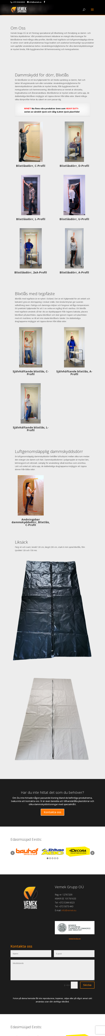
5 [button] (57, 858)
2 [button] (50, 858)
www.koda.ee (75, 938)
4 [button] (55, 858)
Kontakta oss (52, 812)
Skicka (87, 985)
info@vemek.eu (69, 910)
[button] (13, 853)
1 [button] (47, 858)
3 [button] (52, 858)
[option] (27, 852)
